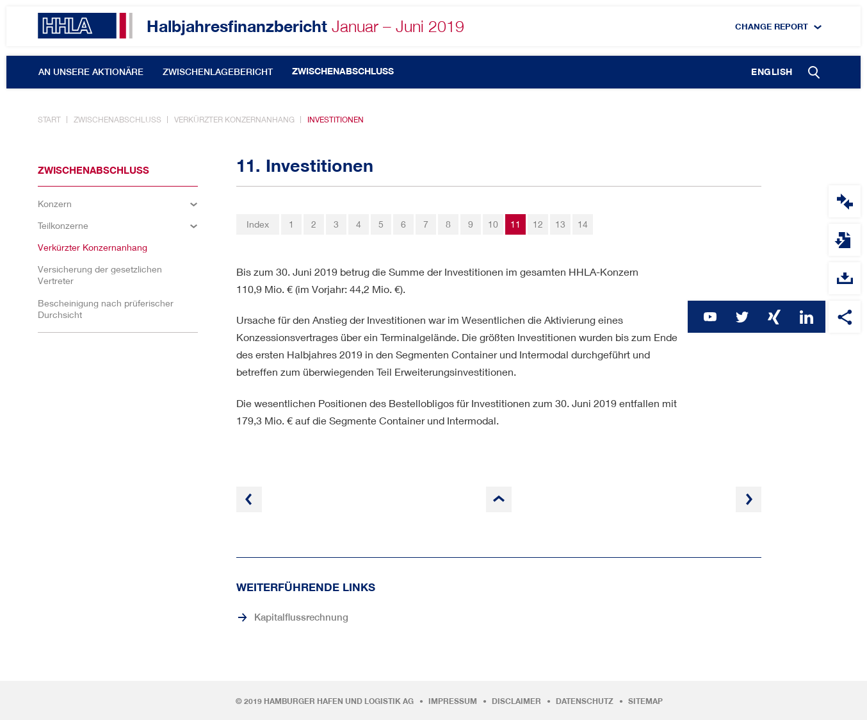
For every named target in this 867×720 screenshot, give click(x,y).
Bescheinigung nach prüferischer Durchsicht (106, 308)
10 (493, 224)
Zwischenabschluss (343, 71)
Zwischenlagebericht (218, 72)
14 (583, 224)
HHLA (85, 25)
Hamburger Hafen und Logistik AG (339, 701)
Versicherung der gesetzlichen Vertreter (100, 275)
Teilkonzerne (63, 225)
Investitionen (335, 119)
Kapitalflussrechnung (301, 617)
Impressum (452, 701)
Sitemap (645, 701)
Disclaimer (516, 701)
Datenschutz (584, 701)
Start (49, 119)
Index (258, 224)
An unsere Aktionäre (90, 72)
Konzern (55, 203)
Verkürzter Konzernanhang (234, 119)
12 (538, 224)
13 (560, 224)
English (772, 72)
